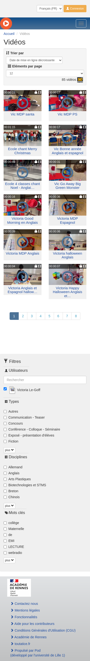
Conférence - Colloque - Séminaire (32, 429)
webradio (13, 553)
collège (11, 523)
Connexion (75, 8)
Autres (11, 411)
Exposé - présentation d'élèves (29, 435)
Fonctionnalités (23, 617)
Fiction (11, 441)
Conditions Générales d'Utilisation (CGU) (43, 630)
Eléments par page (25, 66)
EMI (9, 541)
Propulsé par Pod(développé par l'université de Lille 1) (37, 653)
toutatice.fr (20, 644)
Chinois (12, 497)
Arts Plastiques (17, 479)
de (8, 535)
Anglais (11, 473)
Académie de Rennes (28, 637)
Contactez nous (24, 604)
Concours (13, 423)
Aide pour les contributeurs (32, 624)
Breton (11, 491)
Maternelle (14, 529)
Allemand (13, 467)
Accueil (9, 34)
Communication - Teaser (24, 417)
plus (9, 450)
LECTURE (14, 547)
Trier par (15, 53)
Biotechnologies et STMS (25, 485)
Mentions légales (25, 610)
